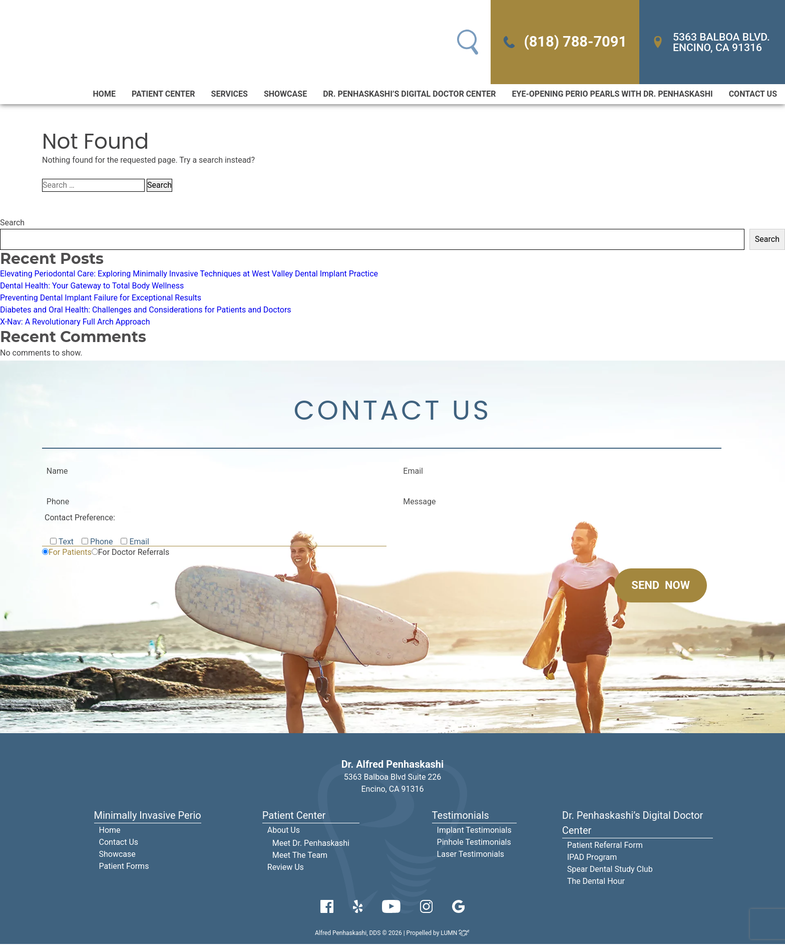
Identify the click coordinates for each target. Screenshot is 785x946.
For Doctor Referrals (133, 554)
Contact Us (753, 95)
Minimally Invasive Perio (147, 817)
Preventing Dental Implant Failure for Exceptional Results (100, 298)
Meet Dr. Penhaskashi (310, 845)
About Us (283, 832)
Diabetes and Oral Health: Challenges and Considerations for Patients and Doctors (145, 311)
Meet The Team (299, 857)
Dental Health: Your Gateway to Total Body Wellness (92, 286)
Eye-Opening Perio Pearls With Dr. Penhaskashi (612, 95)
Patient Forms (124, 868)
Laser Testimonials (471, 856)
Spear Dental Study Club (610, 871)
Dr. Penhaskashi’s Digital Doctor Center (409, 95)
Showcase (285, 95)
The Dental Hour (596, 883)
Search (12, 223)
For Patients (70, 554)
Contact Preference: (80, 519)
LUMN (455, 934)
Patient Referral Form (605, 847)
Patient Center (163, 95)
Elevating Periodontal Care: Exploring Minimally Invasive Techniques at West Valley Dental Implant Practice (189, 274)
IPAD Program (592, 859)
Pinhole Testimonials (474, 844)
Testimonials (460, 817)
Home (104, 95)
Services (229, 95)
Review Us (285, 869)
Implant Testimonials (474, 832)
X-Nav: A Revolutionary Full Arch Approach (75, 323)
